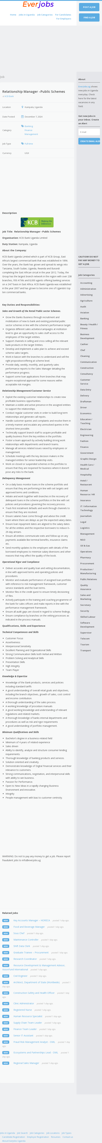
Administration (88, 288)
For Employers (63, 18)
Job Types (66, 1132)
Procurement (87, 563)
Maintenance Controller (25, 939)
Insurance (85, 500)
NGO (82, 539)
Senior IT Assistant (23, 1035)
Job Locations (53, 1132)
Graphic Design (88, 458)
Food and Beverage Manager (29, 926)
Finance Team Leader (25, 1029)
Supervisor (86, 632)
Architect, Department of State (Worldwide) (36, 982)
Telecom (85, 638)
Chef (82, 350)
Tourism (84, 644)
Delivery (84, 395)
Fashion (84, 441)
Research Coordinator (25, 958)
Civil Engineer (20, 975)
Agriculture (86, 300)
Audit (83, 306)
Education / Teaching (86, 421)
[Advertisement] (38, 49)
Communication (88, 361)
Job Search (22, 1132)
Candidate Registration (13, 1136)
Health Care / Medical (87, 466)
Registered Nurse (22, 1009)
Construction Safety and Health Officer (34, 992)
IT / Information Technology (88, 508)
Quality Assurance (85, 587)
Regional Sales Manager (26, 1063)
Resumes (55, 1136)
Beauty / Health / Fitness (89, 326)
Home (13, 14)
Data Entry (85, 389)
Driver (83, 407)
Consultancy (86, 373)
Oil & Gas (85, 545)
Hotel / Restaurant (86, 482)
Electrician (85, 429)
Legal (83, 521)
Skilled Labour (87, 616)
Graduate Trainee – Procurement (31, 952)
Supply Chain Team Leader (27, 1022)
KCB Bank (9, 96)
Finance (84, 446)
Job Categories (45, 14)
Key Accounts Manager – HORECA (31, 920)
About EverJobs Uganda (13, 1140)
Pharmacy (85, 557)
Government (86, 452)
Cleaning (85, 356)
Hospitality (86, 474)
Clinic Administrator (23, 1003)
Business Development (87, 336)
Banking (84, 318)
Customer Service (85, 381)
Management (87, 533)
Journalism (85, 515)
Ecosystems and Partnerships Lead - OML (35, 1052)
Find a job (89, 17)
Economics (85, 413)
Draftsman (85, 401)
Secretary (85, 604)
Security (84, 610)
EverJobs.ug (84, 86)
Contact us (68, 1136)
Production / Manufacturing (88, 571)
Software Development (87, 624)
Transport (85, 650)
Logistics (85, 527)
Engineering (86, 435)
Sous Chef (18, 933)
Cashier (84, 344)
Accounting (86, 282)
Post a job (89, 7)
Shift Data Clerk (21, 946)
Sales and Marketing (85, 597)
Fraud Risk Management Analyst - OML (34, 1041)
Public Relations (88, 579)
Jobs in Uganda (27, 14)
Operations (86, 551)
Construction (87, 367)
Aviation (84, 312)
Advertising (86, 294)
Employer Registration (38, 1136)
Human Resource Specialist (27, 1016)
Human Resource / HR (87, 492)
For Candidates (63, 14)
